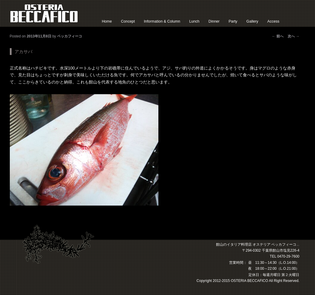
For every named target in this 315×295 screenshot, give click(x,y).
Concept (128, 21)
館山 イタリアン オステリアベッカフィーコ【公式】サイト (44, 13)
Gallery (252, 21)
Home (107, 21)
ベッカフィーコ (69, 36)
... (297, 244)
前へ (278, 36)
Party (233, 21)
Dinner (214, 21)
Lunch (194, 21)
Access (273, 21)
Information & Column (162, 21)
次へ (293, 36)
